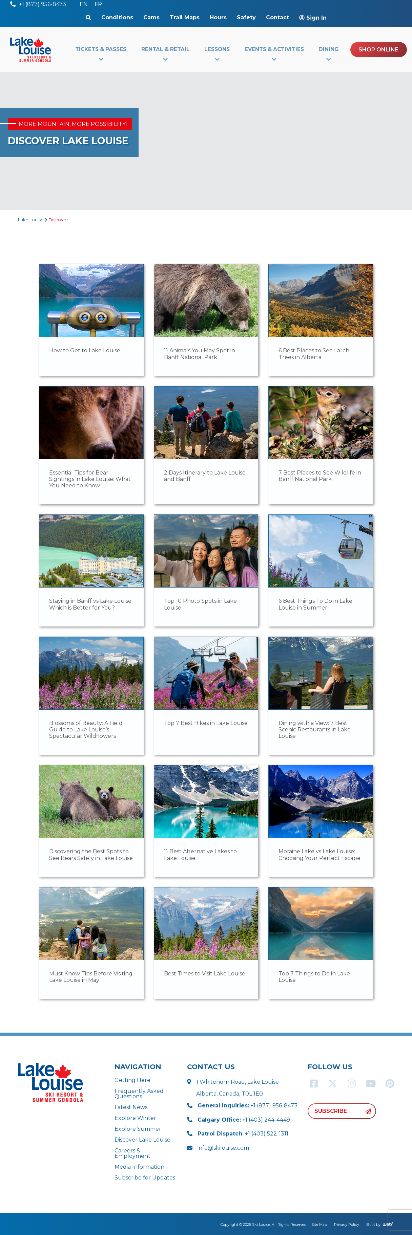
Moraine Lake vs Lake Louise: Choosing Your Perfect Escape (319, 854)
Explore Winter (135, 1118)
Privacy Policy (346, 1224)
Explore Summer (138, 1129)
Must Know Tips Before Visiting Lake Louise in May (90, 976)
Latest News (131, 1107)
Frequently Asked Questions (139, 1094)
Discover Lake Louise (142, 1140)
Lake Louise (31, 219)
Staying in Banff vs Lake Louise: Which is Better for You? (90, 604)
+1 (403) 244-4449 (244, 1120)
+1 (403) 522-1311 (243, 1133)
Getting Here (132, 1080)
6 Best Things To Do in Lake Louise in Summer (315, 604)
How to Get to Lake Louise (84, 350)
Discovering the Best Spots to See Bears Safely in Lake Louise (91, 854)
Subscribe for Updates (145, 1177)
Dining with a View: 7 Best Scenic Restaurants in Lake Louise (315, 729)
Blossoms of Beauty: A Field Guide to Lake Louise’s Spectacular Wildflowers (86, 729)
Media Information (139, 1167)
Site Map (319, 1224)
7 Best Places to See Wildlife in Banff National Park (320, 475)
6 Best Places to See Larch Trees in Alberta (314, 353)
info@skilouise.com (223, 1148)
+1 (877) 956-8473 (247, 1105)
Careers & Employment (132, 1153)
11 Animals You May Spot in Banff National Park (199, 353)
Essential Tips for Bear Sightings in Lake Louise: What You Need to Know (90, 479)
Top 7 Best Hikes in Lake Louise (206, 723)
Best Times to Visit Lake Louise (204, 973)
